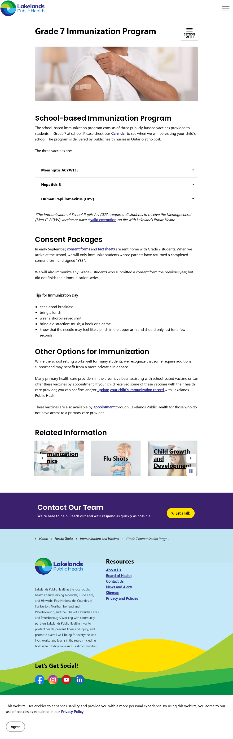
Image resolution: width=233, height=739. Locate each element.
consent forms (78, 249)
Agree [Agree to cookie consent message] (15, 726)
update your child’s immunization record (131, 389)
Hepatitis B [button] (51, 184)
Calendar (118, 133)
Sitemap (112, 592)
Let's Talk (180, 513)
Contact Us (114, 581)
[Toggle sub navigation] (189, 33)
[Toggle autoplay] (191, 471)
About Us (113, 570)
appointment (103, 407)
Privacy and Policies (122, 598)
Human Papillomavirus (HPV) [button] (67, 198)
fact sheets (107, 249)
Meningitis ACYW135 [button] (60, 170)
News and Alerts (119, 587)
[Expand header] (226, 8)
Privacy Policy (72, 711)
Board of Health (119, 575)
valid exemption (103, 219)
